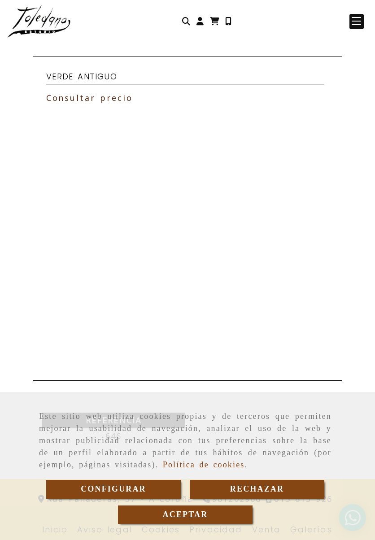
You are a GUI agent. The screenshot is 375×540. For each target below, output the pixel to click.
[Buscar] (186, 21)
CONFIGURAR (113, 488)
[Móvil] (228, 21)
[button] (200, 21)
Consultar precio (89, 97)
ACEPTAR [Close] (185, 514)
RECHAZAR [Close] (257, 488)
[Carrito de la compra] (214, 21)
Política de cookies (204, 464)
